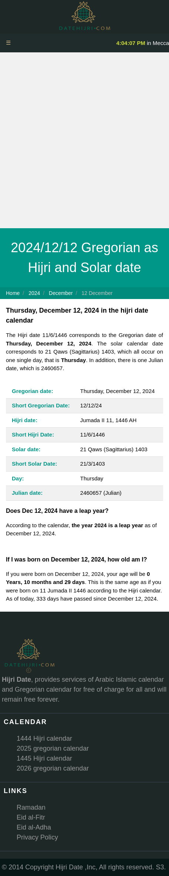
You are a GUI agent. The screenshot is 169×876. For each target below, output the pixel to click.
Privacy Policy (37, 837)
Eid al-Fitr (31, 817)
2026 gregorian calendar (53, 768)
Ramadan (31, 807)
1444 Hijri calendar (44, 738)
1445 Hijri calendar (44, 758)
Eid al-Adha (34, 827)
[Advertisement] (84, 140)
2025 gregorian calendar (53, 748)
